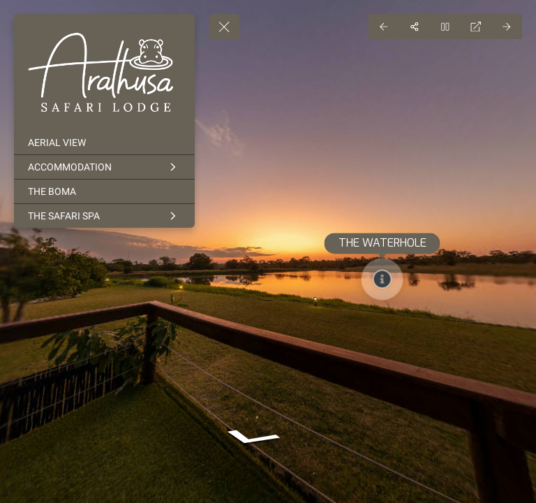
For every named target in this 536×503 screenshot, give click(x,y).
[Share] (414, 26)
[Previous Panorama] (383, 26)
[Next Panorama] (506, 26)
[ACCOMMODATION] (104, 167)
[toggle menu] (224, 26)
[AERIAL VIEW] (104, 142)
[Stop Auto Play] (445, 26)
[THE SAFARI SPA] (104, 216)
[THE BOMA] (104, 191)
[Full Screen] (476, 26)
